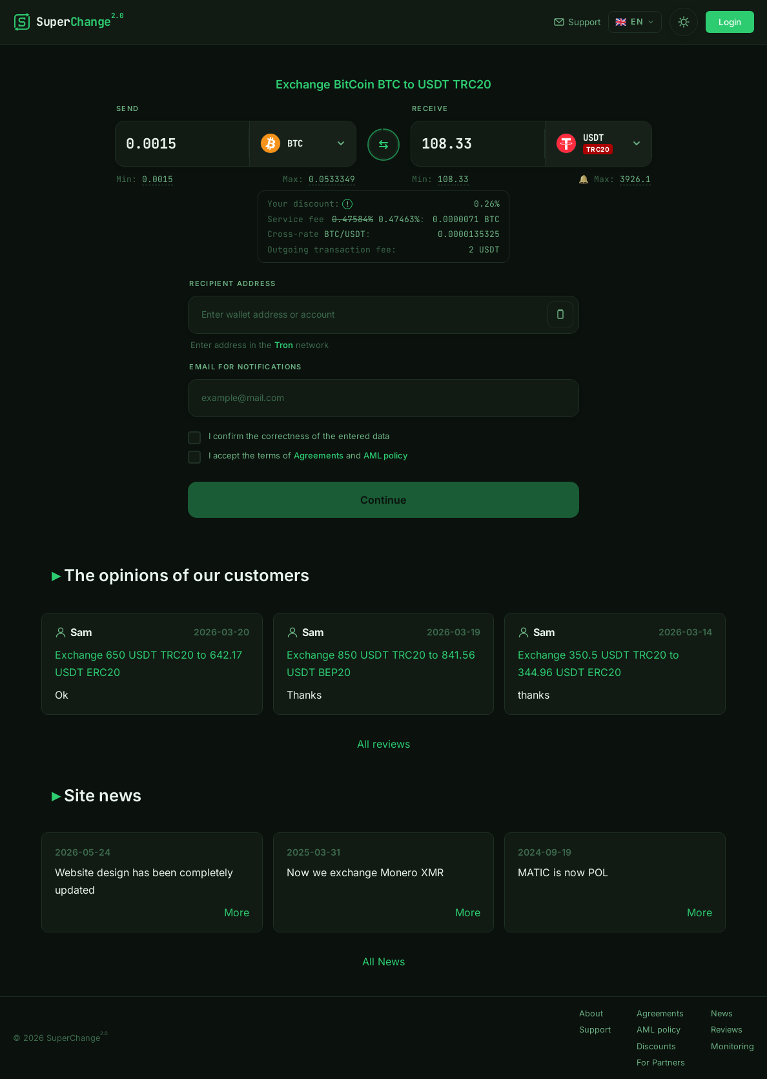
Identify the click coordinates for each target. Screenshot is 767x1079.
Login (730, 22)
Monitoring (732, 1046)
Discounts (656, 1046)
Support (577, 22)
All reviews (383, 743)
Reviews (726, 1029)
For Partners (661, 1062)
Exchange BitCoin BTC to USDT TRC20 (383, 84)
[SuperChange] (68, 22)
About (591, 1013)
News (722, 1013)
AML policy (385, 455)
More (236, 912)
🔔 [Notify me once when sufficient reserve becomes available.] (583, 179)
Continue (383, 499)
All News (383, 961)
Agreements (318, 455)
